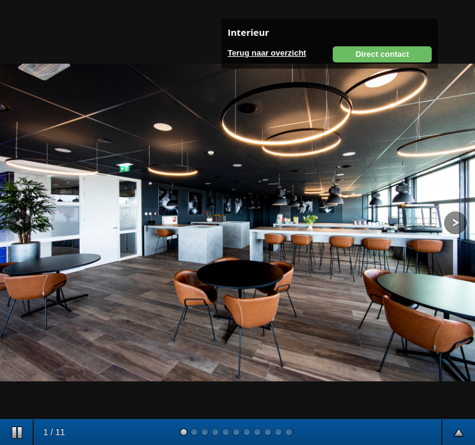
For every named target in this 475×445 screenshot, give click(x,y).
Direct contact (382, 54)
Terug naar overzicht (267, 52)
